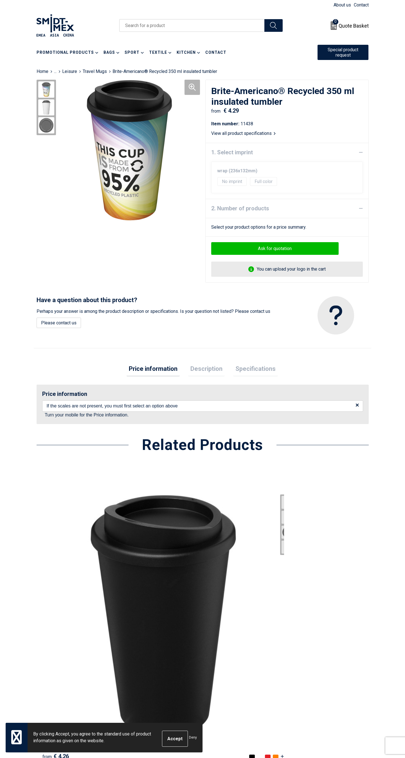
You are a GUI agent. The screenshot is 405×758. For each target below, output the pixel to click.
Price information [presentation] (157, 369)
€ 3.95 (304, 596)
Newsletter (138, 657)
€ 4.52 (138, 596)
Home (42, 71)
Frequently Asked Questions (155, 665)
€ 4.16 (221, 596)
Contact (361, 5)
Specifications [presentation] (251, 369)
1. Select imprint (232, 152)
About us (342, 5)
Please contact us (58, 323)
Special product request (343, 52)
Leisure (69, 71)
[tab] (157, 370)
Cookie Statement (309, 657)
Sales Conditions (308, 648)
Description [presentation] (206, 369)
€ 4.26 (55, 596)
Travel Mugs (95, 71)
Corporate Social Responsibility (323, 682)
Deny (193, 739)
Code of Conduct (308, 674)
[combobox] (192, 25)
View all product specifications (243, 133)
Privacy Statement (310, 665)
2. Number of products (240, 208)
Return (216, 657)
